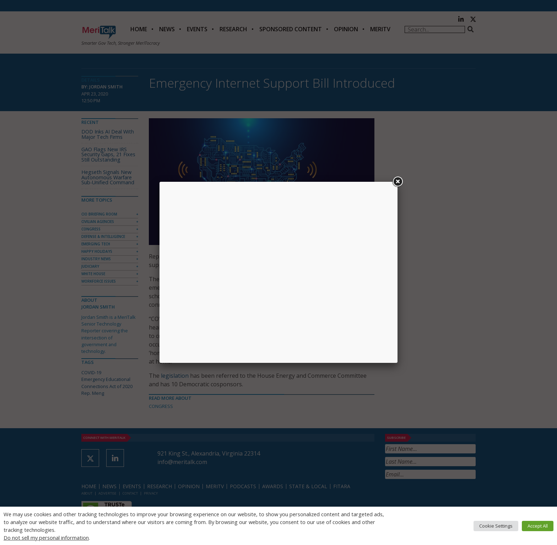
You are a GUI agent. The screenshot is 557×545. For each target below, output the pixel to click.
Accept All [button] (538, 526)
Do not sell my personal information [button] (46, 537)
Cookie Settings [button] (496, 526)
